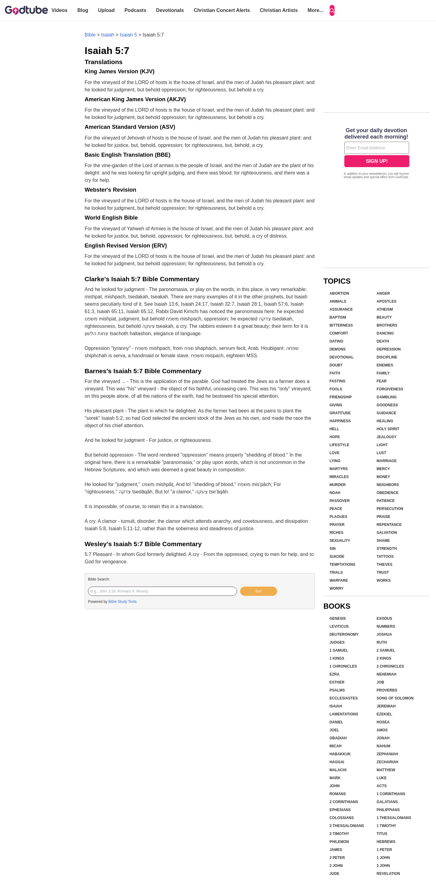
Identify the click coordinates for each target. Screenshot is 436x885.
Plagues (338, 517)
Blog (82, 10)
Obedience (387, 493)
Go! (259, 591)
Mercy (383, 469)
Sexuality (340, 540)
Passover (340, 501)
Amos (382, 730)
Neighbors (388, 485)
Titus (382, 834)
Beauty (384, 317)
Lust (381, 453)
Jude (334, 874)
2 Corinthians (344, 802)
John (335, 786)
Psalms (337, 690)
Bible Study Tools (123, 602)
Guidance (386, 413)
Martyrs (339, 469)
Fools (336, 389)
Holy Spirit (388, 429)
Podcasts (135, 10)
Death (383, 341)
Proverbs (387, 690)
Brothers (387, 325)
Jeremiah (386, 706)
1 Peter (384, 850)
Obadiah (338, 738)
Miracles (339, 477)
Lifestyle (340, 445)
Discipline (387, 357)
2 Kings (384, 658)
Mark (335, 778)
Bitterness (341, 325)
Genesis (338, 618)
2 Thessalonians (347, 826)
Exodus (384, 618)
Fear (382, 381)
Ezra (335, 674)
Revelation (388, 874)
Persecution (390, 509)
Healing (385, 421)
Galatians (387, 802)
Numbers (386, 626)
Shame (383, 540)
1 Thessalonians (394, 818)
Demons (338, 349)
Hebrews (386, 842)
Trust (383, 572)
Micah (336, 746)
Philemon (339, 842)
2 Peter (337, 858)
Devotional (342, 357)
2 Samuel (386, 650)
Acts (382, 786)
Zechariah (387, 762)
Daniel (336, 722)
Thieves (384, 564)
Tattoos (385, 556)
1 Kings (337, 658)
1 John (383, 858)
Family (383, 373)
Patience (386, 501)
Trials (336, 572)
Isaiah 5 (128, 34)
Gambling (386, 397)
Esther (337, 682)
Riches (336, 533)
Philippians (388, 810)
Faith (335, 373)
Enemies (385, 365)
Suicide (337, 556)
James (336, 850)
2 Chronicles (390, 666)
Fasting (338, 381)
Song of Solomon (395, 698)
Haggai (337, 762)
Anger (383, 293)
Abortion (339, 293)
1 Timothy (386, 826)
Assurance (341, 309)
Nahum (383, 746)
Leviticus (339, 626)
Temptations (342, 564)
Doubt (336, 365)
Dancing (385, 333)
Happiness (340, 421)
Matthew (386, 770)
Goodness (387, 405)
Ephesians (340, 810)
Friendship (341, 397)
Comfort (339, 333)
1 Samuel (339, 650)
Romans (338, 794)
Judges (337, 642)
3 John (383, 866)
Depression (389, 349)
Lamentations (344, 714)
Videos (59, 10)
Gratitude (340, 413)
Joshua (384, 634)
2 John (336, 866)
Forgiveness (390, 389)
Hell (334, 429)
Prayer (337, 525)
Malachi (338, 770)
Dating (336, 341)
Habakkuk (340, 754)
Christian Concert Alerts (222, 10)
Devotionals (170, 10)
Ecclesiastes (344, 698)
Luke (382, 778)
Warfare (339, 580)
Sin (333, 548)
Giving (336, 405)
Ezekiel (384, 714)
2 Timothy (339, 834)
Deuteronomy (344, 634)
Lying (335, 461)
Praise (383, 517)
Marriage (386, 461)
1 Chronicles (343, 666)
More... (315, 10)
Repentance (389, 525)
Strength (387, 548)
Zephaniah (387, 754)
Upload (106, 10)
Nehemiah (386, 674)
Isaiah (107, 34)
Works (384, 580)
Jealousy (386, 437)
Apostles (386, 301)
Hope (335, 437)
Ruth (382, 642)
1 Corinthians (391, 794)
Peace (336, 509)
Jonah (383, 738)
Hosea (383, 722)
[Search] (332, 10)
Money (383, 477)
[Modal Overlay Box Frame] (376, 154)
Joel (334, 730)
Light (382, 445)
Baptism (338, 317)
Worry (337, 588)
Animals (338, 301)
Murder (338, 485)
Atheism (385, 309)
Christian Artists (279, 10)
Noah (335, 493)
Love (335, 453)
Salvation (387, 533)
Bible (90, 34)
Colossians (342, 818)
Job (380, 682)
